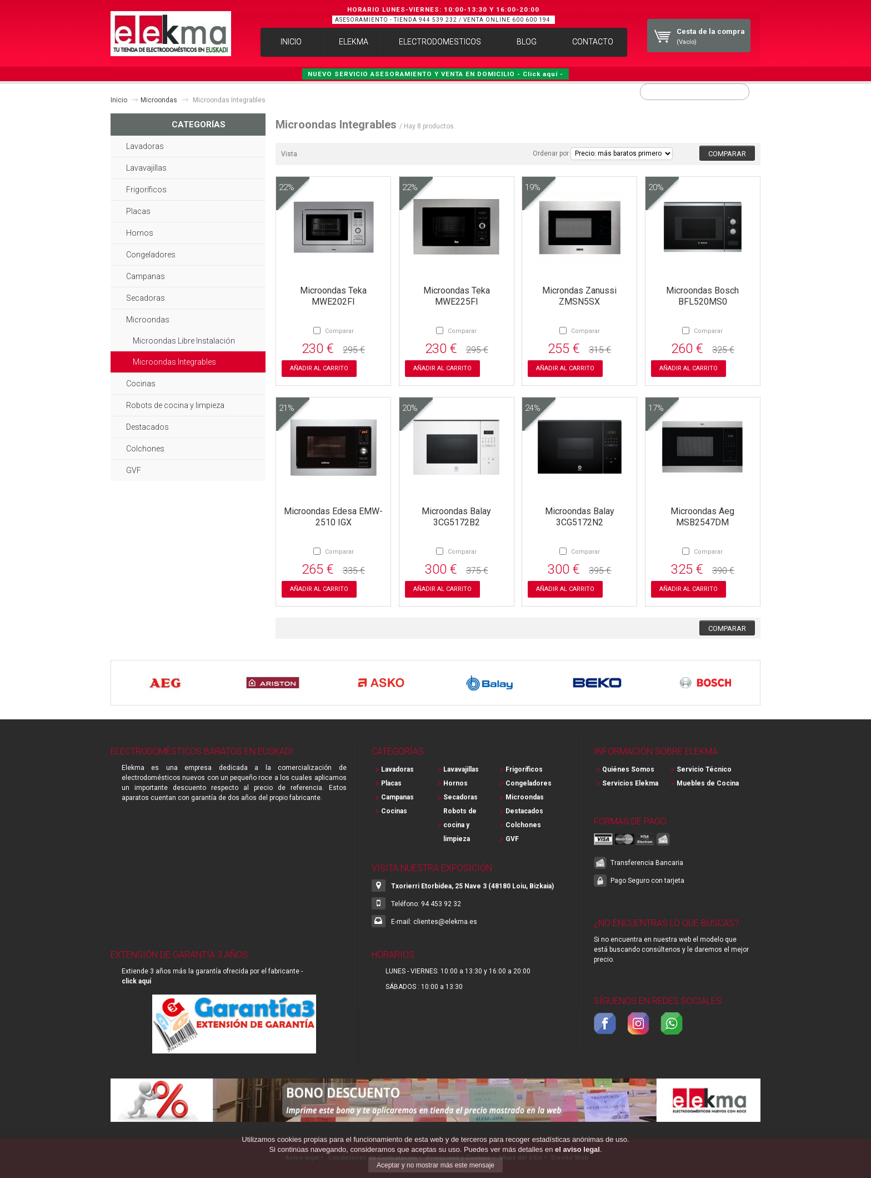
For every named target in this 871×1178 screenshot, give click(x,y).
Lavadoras (145, 145)
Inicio (119, 99)
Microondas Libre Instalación (184, 339)
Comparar (339, 330)
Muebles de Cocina (708, 782)
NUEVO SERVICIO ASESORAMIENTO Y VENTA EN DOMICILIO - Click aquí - (435, 73)
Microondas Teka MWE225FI (456, 295)
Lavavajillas (146, 166)
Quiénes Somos (628, 768)
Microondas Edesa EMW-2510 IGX (333, 515)
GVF (133, 469)
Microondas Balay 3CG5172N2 (579, 515)
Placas (138, 210)
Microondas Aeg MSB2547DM (702, 515)
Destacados (147, 425)
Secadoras (145, 296)
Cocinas (141, 382)
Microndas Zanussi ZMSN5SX (579, 295)
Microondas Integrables (174, 360)
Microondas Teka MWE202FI (333, 295)
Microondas (159, 99)
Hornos (139, 231)
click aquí (136, 980)
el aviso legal (577, 1149)
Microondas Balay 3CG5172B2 (456, 515)
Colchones (145, 447)
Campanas (145, 275)
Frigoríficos (146, 188)
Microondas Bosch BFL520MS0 (702, 295)
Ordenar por (551, 152)
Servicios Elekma (630, 782)
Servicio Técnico (704, 768)
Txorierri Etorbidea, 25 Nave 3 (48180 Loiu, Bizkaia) (472, 885)
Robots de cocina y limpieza (175, 404)
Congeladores (151, 253)
